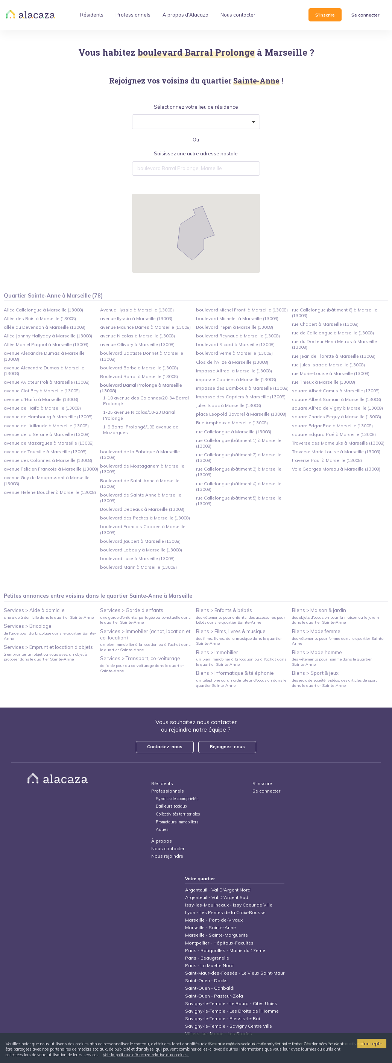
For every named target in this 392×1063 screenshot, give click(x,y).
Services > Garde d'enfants (131, 610)
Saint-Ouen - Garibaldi (209, 988)
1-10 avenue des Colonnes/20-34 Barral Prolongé (146, 400)
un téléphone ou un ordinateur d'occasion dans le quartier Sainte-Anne (241, 683)
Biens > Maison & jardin (319, 610)
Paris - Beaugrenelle (207, 958)
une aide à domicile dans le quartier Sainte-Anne (49, 617)
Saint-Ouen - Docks (206, 980)
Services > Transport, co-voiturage (140, 658)
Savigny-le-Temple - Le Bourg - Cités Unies (231, 1003)
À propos (161, 841)
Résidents (162, 783)
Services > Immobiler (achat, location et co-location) (145, 634)
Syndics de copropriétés (177, 798)
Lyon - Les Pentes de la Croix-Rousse (225, 912)
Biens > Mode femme (316, 631)
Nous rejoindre (167, 856)
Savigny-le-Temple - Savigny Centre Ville (228, 1026)
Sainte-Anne (145, 595)
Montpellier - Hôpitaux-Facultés (219, 943)
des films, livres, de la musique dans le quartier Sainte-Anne (239, 641)
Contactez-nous (164, 746)
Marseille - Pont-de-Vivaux (214, 920)
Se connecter (365, 15)
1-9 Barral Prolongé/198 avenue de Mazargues (140, 429)
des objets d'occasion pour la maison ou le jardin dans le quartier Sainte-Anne (335, 620)
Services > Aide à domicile (34, 610)
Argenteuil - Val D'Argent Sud (216, 897)
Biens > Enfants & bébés (224, 610)
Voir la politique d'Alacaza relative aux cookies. (146, 1054)
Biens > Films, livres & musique (231, 631)
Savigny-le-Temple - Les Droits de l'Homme (232, 1011)
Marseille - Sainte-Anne (210, 927)
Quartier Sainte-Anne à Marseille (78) (53, 295)
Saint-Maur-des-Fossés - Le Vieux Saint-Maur (234, 973)
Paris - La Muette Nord (209, 965)
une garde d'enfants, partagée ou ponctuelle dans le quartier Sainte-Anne (145, 620)
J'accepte (372, 1043)
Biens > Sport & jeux (315, 673)
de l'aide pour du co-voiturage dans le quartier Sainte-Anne (142, 668)
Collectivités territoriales (178, 814)
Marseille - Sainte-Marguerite (216, 935)
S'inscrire (325, 15)
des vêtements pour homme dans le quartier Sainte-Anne (332, 662)
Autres (162, 829)
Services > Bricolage (28, 626)
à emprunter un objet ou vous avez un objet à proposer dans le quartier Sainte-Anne (45, 657)
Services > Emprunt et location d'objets (48, 647)
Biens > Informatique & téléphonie (235, 673)
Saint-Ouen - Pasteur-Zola (214, 996)
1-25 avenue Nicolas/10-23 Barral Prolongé (139, 415)
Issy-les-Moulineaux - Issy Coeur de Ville (228, 905)
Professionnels (167, 791)
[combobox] (196, 168)
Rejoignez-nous (227, 746)
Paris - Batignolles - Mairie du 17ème (225, 950)
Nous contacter (167, 848)
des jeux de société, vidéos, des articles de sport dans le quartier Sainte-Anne (334, 683)
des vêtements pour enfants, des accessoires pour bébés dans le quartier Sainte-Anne (240, 620)
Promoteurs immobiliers (177, 822)
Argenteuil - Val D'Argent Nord (218, 890)
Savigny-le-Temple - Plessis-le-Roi (222, 1018)
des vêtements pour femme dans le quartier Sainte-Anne (338, 641)
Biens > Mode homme (317, 652)
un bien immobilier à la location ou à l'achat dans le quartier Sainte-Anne (145, 647)
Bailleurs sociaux (172, 806)
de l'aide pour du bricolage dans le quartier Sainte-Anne (50, 636)
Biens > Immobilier (217, 652)
